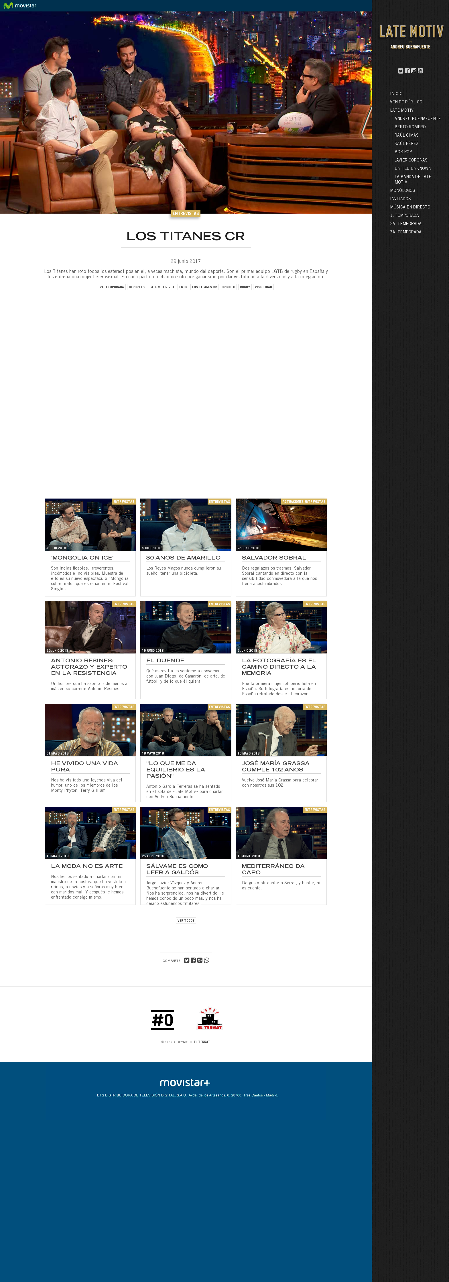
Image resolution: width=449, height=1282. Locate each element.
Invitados (400, 199)
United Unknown (413, 169)
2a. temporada (112, 287)
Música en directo (410, 208)
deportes (137, 287)
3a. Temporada (406, 233)
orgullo (228, 287)
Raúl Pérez (407, 144)
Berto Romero (410, 127)
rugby (245, 287)
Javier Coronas (411, 161)
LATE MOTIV (401, 111)
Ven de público (406, 103)
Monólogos (402, 191)
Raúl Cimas (407, 136)
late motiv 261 (161, 287)
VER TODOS (186, 921)
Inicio (396, 94)
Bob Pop (403, 152)
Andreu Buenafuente (418, 119)
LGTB (183, 287)
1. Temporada (404, 216)
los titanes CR (204, 287)
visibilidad (263, 287)
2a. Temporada (406, 224)
